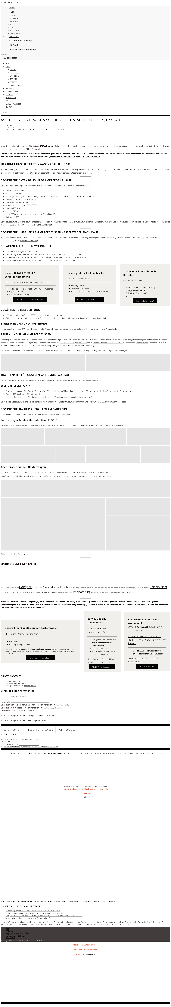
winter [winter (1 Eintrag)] (93, 592)
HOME (8, 63)
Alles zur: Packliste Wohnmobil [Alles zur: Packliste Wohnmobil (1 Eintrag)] (10, 587)
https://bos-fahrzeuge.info (19, 554)
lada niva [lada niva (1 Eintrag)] (96, 587)
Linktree (9, 107)
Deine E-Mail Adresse (9, 746)
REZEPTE (13, 82)
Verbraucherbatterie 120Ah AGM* (20, 260)
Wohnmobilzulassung (29, 240)
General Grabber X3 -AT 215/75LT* (107, 342)
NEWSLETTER (11, 98)
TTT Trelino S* (12, 633)
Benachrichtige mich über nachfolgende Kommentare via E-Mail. (30, 717)
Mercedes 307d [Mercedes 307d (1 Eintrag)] (109, 587)
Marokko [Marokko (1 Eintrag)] (101, 587)
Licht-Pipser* (40, 318)
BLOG (8, 66)
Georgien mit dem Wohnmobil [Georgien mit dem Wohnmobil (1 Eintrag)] (84, 587)
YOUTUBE (9, 101)
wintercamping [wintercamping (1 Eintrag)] (99, 592)
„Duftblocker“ (52, 651)
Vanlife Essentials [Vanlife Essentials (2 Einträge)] (51, 592)
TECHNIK (13, 79)
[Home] (8, 125)
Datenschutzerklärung (15, 937)
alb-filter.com (86, 798)
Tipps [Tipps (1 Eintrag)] (36, 592)
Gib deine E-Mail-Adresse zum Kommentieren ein (21, 709)
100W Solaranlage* (16, 251)
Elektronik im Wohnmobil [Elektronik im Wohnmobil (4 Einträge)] (56, 587)
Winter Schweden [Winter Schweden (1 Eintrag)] (110, 592)
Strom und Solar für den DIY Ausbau (94, 402)
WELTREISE (14, 76)
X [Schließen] (85, 1005)
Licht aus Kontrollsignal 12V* (18, 397)
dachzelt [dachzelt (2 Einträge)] (35, 587)
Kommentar (6, 703)
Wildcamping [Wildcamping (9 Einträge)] (82, 592)
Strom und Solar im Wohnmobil (62, 260)
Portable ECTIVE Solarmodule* (89, 299)
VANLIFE (13, 70)
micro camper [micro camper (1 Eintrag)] (118, 587)
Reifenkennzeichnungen (103, 350)
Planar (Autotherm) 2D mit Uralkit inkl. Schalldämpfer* (23, 329)
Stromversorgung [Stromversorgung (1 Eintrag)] (30, 592)
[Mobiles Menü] (9, 58)
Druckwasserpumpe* (14, 391)
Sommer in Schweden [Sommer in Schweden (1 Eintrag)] (18, 592)
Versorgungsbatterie (27, 282)
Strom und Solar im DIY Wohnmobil (66, 254)
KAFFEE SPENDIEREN (13, 104)
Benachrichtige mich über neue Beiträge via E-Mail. (25, 721)
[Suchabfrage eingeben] (11, 54)
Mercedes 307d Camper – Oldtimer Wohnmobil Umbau (75, 156)
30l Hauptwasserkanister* (97, 391)
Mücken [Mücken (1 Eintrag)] (139, 587)
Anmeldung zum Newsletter (18, 934)
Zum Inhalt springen (9, 2)
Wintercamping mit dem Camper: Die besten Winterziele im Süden (33, 912)
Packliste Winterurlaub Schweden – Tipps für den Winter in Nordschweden (36, 914)
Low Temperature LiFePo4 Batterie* (30, 299)
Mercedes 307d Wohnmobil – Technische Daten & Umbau (35, 129)
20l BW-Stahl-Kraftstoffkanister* (42, 476)
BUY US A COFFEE (12, 731)
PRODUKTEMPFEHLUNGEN (40, 731)
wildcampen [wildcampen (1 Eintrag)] (69, 592)
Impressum (10, 939)
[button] (43, 362)
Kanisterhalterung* (70, 476)
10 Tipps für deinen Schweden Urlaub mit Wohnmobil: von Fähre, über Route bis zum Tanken (44, 917)
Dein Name (5, 743)
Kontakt (9, 936)
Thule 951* (30, 472)
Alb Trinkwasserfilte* (147, 666)
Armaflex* (103, 329)
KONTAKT (9, 94)
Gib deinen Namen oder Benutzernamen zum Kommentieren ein (28, 706)
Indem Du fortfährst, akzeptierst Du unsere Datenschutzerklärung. (31, 748)
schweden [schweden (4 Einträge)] (6, 592)
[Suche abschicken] (85, 115)
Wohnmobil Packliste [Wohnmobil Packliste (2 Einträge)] (123, 592)
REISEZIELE (14, 73)
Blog (7, 931)
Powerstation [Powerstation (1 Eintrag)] (145, 587)
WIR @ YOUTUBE (67, 731)
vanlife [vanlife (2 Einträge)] (40, 592)
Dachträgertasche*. (106, 476)
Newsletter (15, 85)
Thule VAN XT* (6, 425)
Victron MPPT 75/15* (28, 254)
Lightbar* (59, 315)
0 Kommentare (30, 686)
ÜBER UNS (10, 88)
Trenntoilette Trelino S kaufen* (40, 658)
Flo (19, 681)
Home (8, 929)
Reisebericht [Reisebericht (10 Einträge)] (158, 587)
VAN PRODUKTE (12, 91)
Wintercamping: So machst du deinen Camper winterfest (29, 919)
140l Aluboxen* (20, 476)
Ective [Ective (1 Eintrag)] (41, 587)
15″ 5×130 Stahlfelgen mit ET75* (73, 342)
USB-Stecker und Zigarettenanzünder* (28, 394)
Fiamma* (95, 380)
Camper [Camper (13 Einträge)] (25, 587)
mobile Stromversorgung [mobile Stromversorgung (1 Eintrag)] (129, 587)
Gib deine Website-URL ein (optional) (16, 712)
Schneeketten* (142, 342)
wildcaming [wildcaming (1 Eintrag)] (61, 592)
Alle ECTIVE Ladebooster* (102, 667)
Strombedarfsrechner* (145, 301)
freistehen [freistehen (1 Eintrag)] (72, 587)
